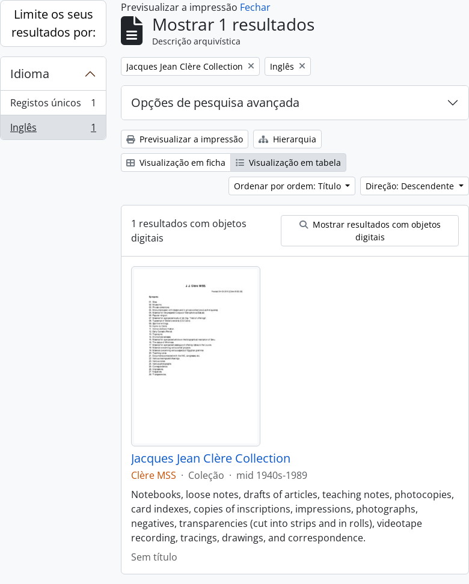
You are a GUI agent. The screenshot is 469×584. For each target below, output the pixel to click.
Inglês (53, 129)
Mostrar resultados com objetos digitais (370, 231)
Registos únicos (53, 105)
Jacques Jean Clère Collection (210, 458)
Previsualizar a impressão (184, 139)
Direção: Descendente (411, 186)
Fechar (255, 7)
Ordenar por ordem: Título (288, 186)
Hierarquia (287, 139)
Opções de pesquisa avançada (215, 102)
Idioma (29, 73)
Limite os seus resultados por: (53, 23)
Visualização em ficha (175, 162)
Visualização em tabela (288, 162)
